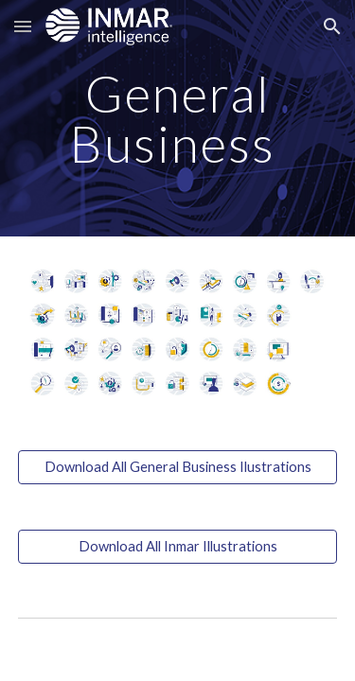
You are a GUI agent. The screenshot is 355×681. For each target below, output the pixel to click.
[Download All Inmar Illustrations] (178, 546)
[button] (22, 26)
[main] (178, 119)
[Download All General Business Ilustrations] (178, 466)
